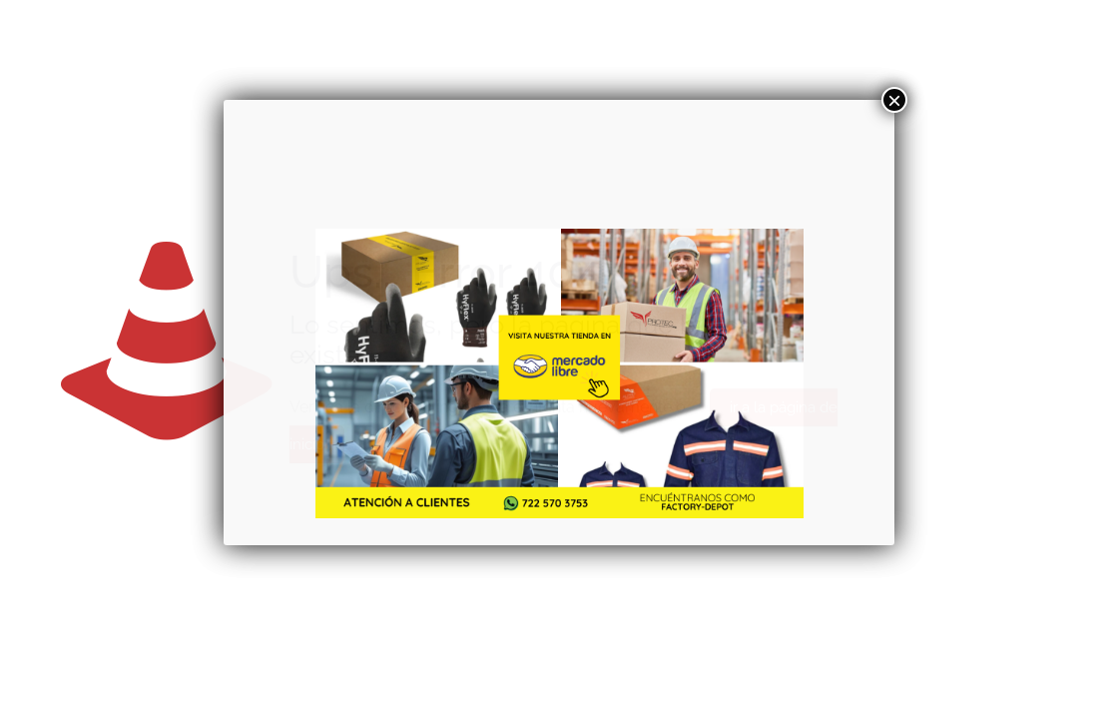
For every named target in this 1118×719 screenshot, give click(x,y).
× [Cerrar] (894, 100)
